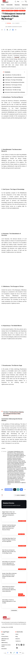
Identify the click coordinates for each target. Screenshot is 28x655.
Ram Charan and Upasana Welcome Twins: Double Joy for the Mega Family (9, 551)
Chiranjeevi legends (19, 454)
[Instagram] (24, 644)
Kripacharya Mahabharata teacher (15, 465)
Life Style (16, 10)
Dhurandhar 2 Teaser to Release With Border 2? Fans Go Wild (9, 601)
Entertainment (9, 10)
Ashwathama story (11, 452)
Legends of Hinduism (18, 470)
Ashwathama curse (18, 451)
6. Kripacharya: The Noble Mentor (12, 87)
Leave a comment (20, 495)
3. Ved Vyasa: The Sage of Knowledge (13, 79)
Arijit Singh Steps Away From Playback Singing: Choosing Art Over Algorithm (9, 540)
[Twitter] (19, 644)
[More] (15, 29)
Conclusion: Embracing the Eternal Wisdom (14, 92)
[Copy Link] (10, 29)
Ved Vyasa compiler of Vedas (14, 477)
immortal (17, 57)
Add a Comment (15, 23)
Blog (3, 10)
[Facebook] (17, 644)
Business (21, 594)
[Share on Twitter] (7, 29)
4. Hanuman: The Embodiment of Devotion (14, 82)
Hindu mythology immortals (17, 463)
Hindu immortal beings (12, 462)
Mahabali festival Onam (13, 471)
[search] (15, 1)
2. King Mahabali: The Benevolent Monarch (14, 77)
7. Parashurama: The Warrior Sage (12, 89)
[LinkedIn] (17, 647)
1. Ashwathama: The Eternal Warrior (12, 74)
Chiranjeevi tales (11, 456)
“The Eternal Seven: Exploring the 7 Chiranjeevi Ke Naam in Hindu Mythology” (13, 413)
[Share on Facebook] (4, 29)
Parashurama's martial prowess (17, 475)
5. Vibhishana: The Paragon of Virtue (13, 84)
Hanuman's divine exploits (18, 460)
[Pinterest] (21, 644)
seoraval (9, 23)
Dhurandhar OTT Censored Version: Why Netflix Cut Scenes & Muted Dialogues (8, 563)
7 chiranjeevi (10, 451)
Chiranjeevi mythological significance (16, 455)
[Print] (13, 29)
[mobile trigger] (25, 1)
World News (22, 10)
